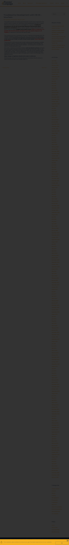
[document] (34, 272)
